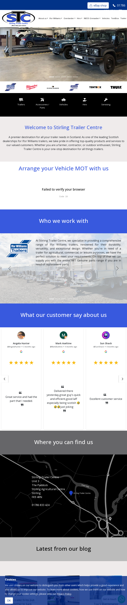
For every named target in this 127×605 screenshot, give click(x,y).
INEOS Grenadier (91, 18)
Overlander (69, 18)
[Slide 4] (69, 77)
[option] (10, 87)
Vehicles (105, 18)
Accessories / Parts (42, 103)
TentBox (115, 18)
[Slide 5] (75, 77)
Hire (79, 18)
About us (42, 18)
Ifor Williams (55, 18)
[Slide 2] (57, 77)
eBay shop (98, 5)
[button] (4, 379)
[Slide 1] (51, 77)
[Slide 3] (63, 77)
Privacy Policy (64, 593)
